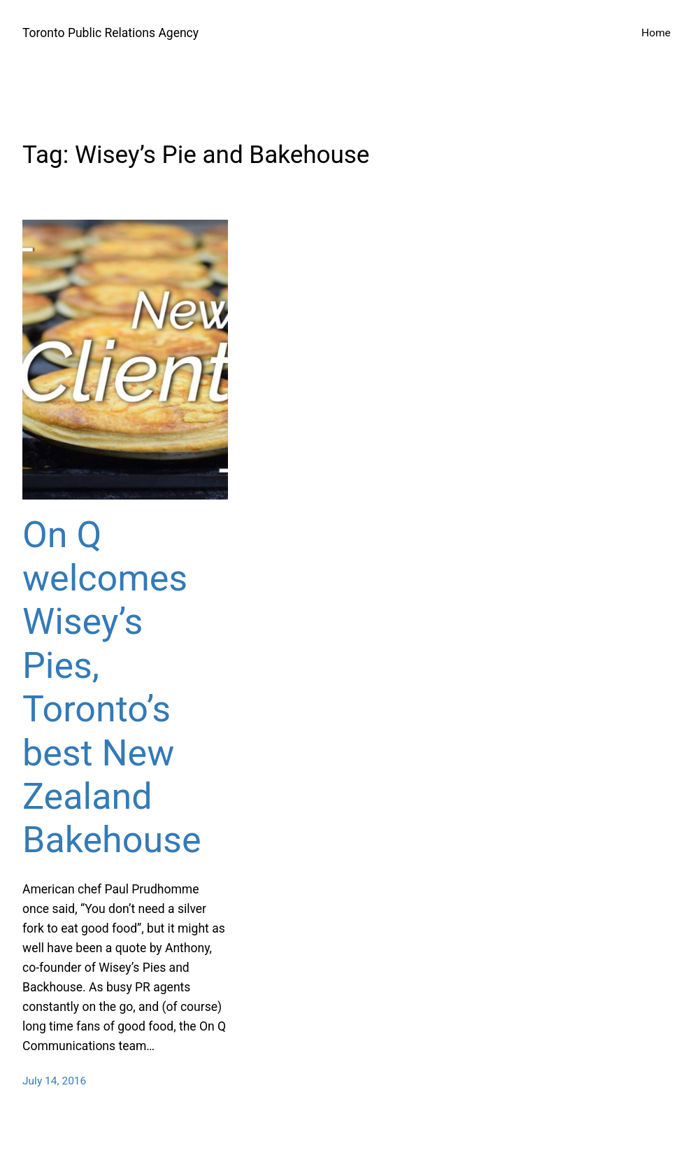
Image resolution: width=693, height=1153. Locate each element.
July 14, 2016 (54, 1081)
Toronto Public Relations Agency (110, 33)
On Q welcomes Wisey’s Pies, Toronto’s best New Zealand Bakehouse (111, 688)
